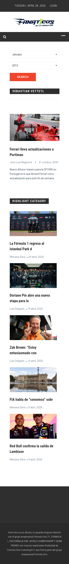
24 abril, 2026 (36, 256)
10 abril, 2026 (35, 360)
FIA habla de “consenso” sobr (31, 399)
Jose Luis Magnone (21, 162)
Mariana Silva (17, 256)
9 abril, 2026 (35, 407)
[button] (34, 54)
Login (53, 5)
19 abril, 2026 (35, 308)
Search (23, 77)
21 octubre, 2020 (48, 162)
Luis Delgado (17, 308)
